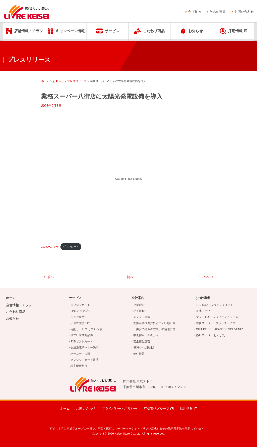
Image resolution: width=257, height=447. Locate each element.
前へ (50, 277)
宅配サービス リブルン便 (86, 329)
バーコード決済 (80, 353)
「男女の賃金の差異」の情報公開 (154, 329)
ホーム (11, 298)
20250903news (50, 246)
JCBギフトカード (81, 341)
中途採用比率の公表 (146, 335)
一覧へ (128, 277)
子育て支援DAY (80, 323)
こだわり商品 (154, 31)
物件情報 (139, 353)
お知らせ (195, 31)
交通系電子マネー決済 (84, 347)
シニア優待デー (80, 317)
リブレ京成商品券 (81, 335)
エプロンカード (80, 304)
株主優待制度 (78, 365)
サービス (112, 31)
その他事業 (218, 11)
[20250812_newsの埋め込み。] (128, 178)
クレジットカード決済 (84, 359)
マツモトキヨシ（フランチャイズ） (218, 317)
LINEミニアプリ (80, 310)
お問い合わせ (244, 11)
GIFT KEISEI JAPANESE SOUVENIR (219, 329)
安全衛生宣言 (141, 341)
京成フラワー (204, 310)
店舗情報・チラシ (28, 31)
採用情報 (235, 31)
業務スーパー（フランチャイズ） (217, 323)
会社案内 (194, 11)
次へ (206, 277)
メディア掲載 (141, 317)
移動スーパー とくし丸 (210, 335)
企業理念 (139, 304)
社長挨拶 (139, 310)
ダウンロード (71, 246)
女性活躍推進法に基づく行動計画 (154, 323)
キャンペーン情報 (70, 31)
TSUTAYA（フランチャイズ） (215, 304)
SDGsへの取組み (144, 347)
